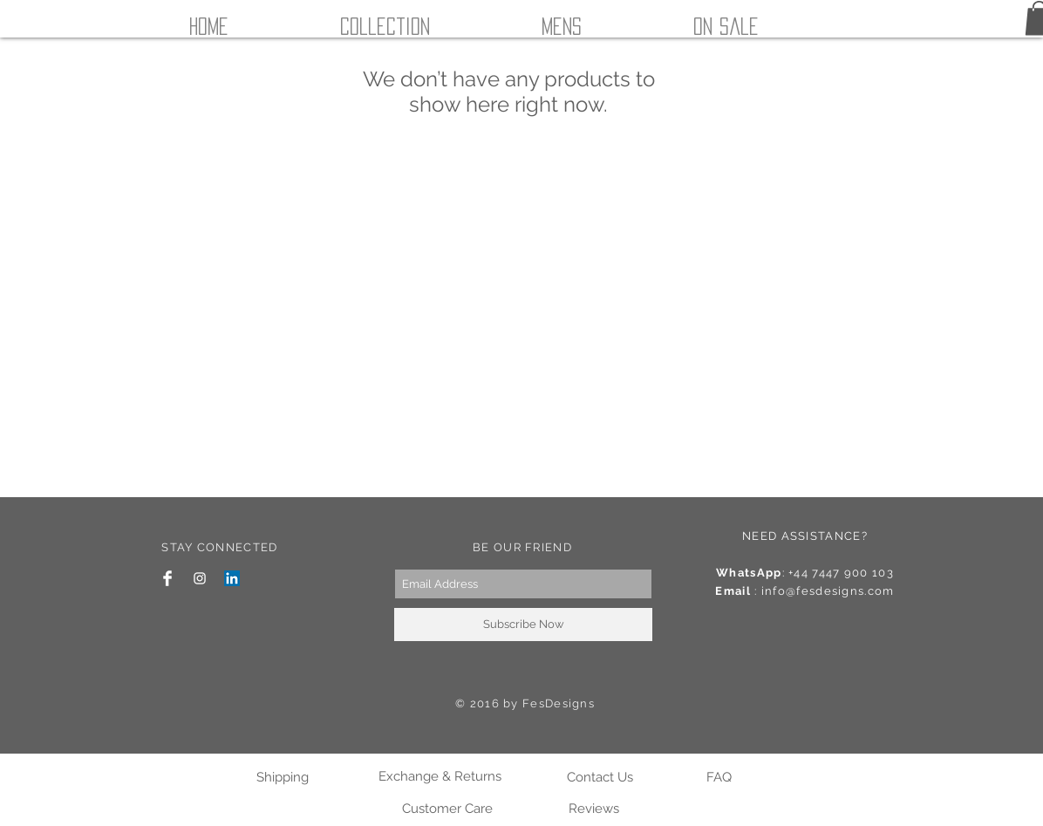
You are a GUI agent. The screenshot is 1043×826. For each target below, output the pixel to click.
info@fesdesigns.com (828, 590)
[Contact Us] (599, 777)
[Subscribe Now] (523, 624)
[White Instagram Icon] (200, 578)
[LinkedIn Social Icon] (232, 578)
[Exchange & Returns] (440, 776)
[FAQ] (719, 777)
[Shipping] (282, 777)
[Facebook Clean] (167, 578)
